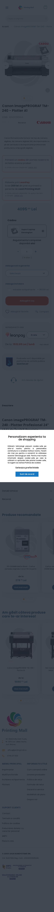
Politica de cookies (33, 463)
